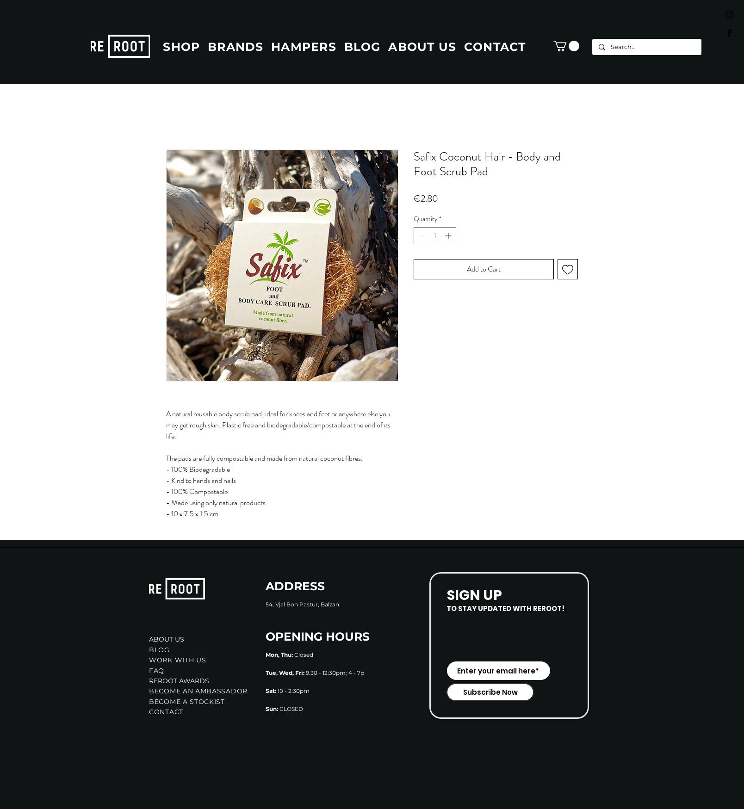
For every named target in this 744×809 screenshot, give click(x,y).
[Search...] (646, 47)
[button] (566, 46)
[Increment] (449, 236)
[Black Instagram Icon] (729, 14)
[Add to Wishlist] (568, 269)
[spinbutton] (435, 236)
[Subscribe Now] (490, 692)
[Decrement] (421, 236)
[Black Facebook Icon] (729, 33)
